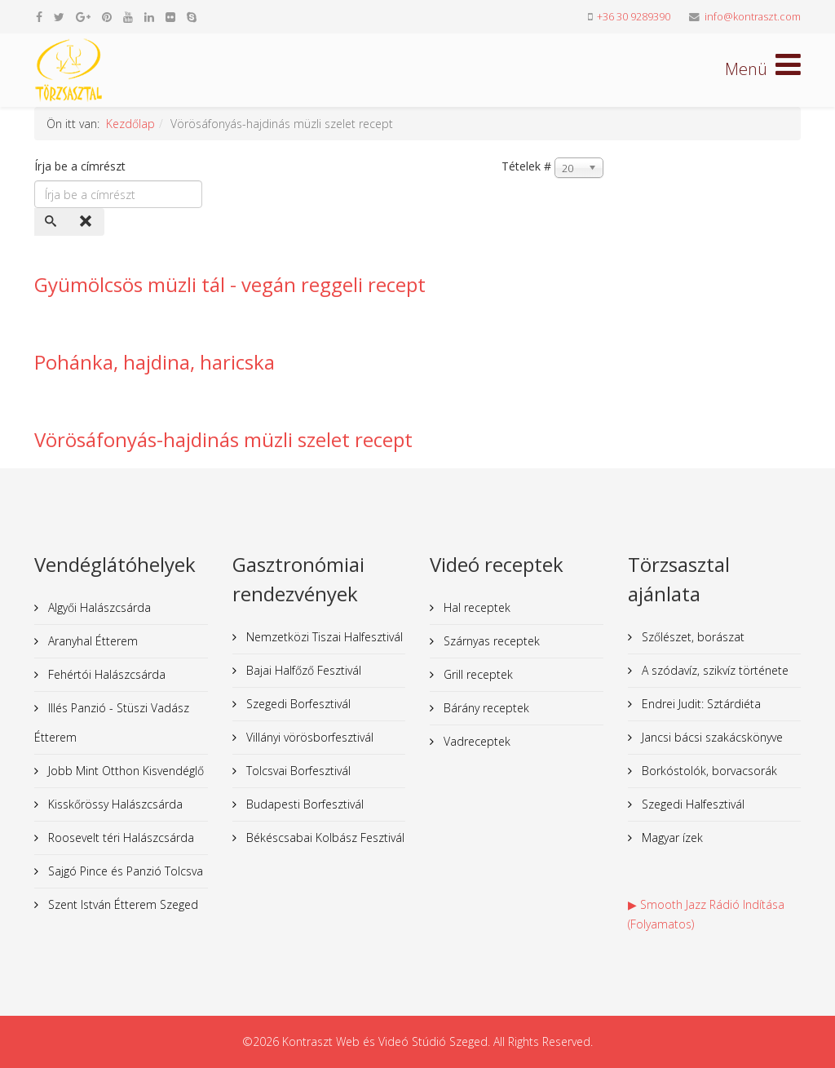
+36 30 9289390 (633, 17)
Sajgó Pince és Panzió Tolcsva (124, 871)
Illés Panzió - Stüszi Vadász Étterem (111, 722)
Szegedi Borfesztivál (297, 703)
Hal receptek (475, 607)
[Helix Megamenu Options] (763, 68)
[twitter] (59, 16)
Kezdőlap (130, 123)
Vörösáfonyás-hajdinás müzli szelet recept (223, 439)
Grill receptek (476, 674)
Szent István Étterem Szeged (121, 904)
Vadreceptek (475, 741)
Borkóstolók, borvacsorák (707, 770)
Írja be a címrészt (81, 166)
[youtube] (128, 16)
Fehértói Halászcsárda (105, 674)
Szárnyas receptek (490, 641)
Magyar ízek (670, 837)
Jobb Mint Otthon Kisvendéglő (124, 770)
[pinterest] (107, 16)
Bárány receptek (484, 708)
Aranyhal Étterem (91, 641)
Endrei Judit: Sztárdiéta (699, 703)
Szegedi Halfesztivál (691, 804)
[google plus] (83, 16)
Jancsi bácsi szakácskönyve (710, 737)
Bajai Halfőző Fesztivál (302, 670)
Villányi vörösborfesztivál (308, 737)
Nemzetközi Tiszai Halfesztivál (323, 637)
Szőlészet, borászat (691, 637)
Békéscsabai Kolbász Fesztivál (323, 837)
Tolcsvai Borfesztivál (297, 770)
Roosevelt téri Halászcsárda (119, 837)
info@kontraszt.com (753, 17)
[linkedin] (149, 16)
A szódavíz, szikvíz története (713, 670)
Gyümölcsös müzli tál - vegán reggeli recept (230, 284)
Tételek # (526, 166)
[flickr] (170, 16)
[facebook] (39, 16)
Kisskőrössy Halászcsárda (114, 804)
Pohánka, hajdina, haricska (154, 361)
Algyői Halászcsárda (98, 607)
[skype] (192, 16)
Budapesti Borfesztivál (303, 804)
